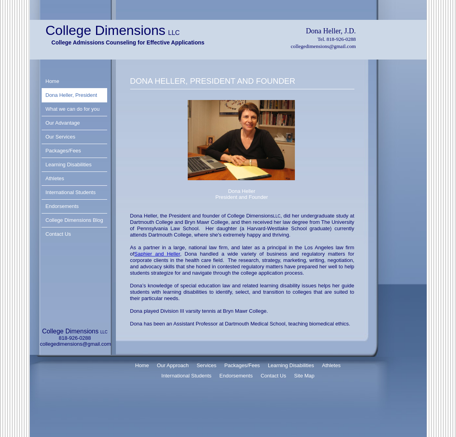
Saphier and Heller (157, 254)
